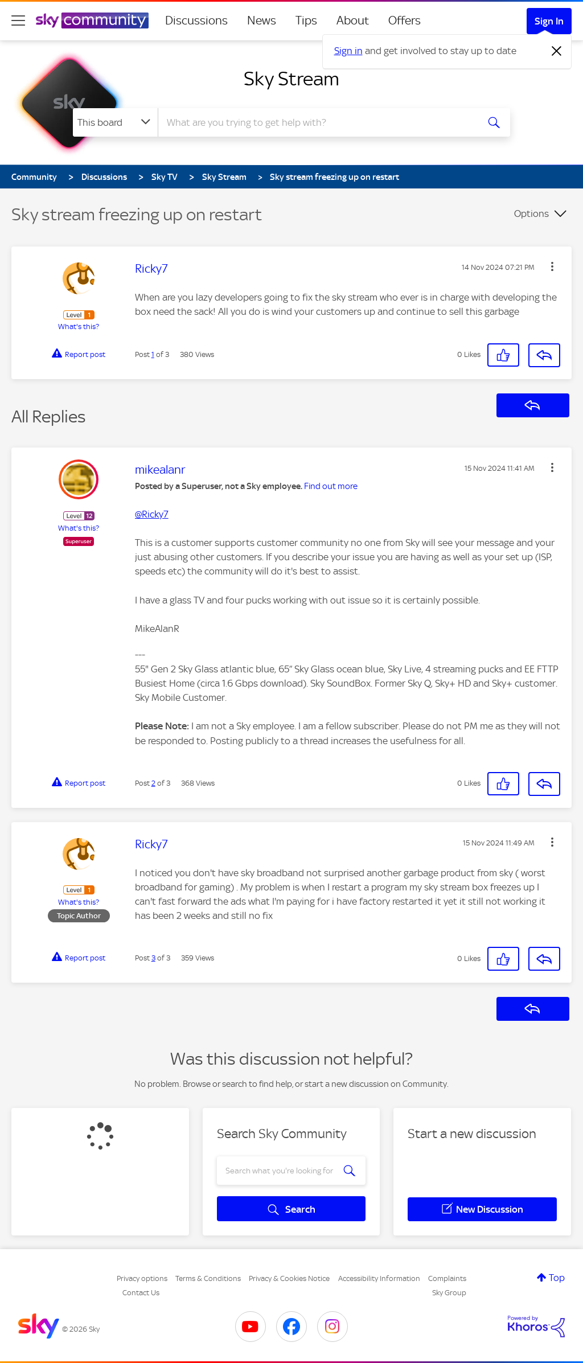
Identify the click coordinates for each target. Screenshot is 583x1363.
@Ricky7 (152, 514)
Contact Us (140, 1292)
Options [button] (531, 213)
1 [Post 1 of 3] (152, 354)
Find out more (331, 486)
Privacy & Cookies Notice (289, 1278)
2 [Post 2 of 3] (153, 783)
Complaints (447, 1278)
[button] (552, 266)
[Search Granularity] (115, 122)
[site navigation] (18, 20)
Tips (306, 20)
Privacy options (142, 1278)
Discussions (196, 20)
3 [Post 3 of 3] (153, 958)
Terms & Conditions (208, 1278)
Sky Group (449, 1292)
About (352, 20)
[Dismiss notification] (557, 51)
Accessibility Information (379, 1278)
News (261, 20)
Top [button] (557, 1277)
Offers (404, 20)
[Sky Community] (92, 20)
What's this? (78, 326)
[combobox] (316, 122)
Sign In (549, 21)
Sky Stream (291, 78)
